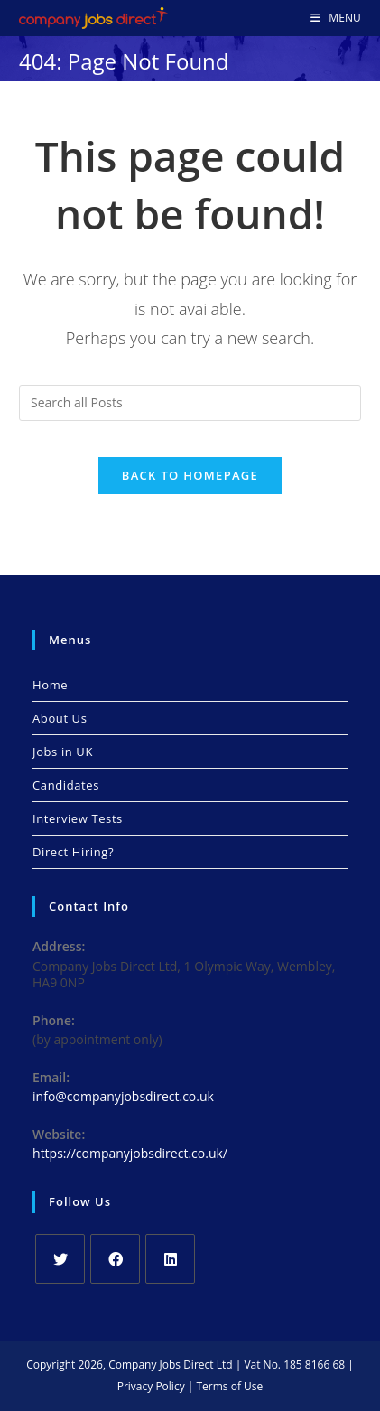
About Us (59, 718)
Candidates (65, 785)
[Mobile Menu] (335, 18)
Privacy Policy (151, 1386)
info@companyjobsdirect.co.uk (123, 1096)
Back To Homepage (190, 475)
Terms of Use (229, 1386)
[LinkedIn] (170, 1259)
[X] (60, 1259)
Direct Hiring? (73, 852)
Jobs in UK (62, 751)
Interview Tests (77, 818)
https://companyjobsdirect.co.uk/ (129, 1153)
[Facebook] (115, 1259)
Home (50, 685)
